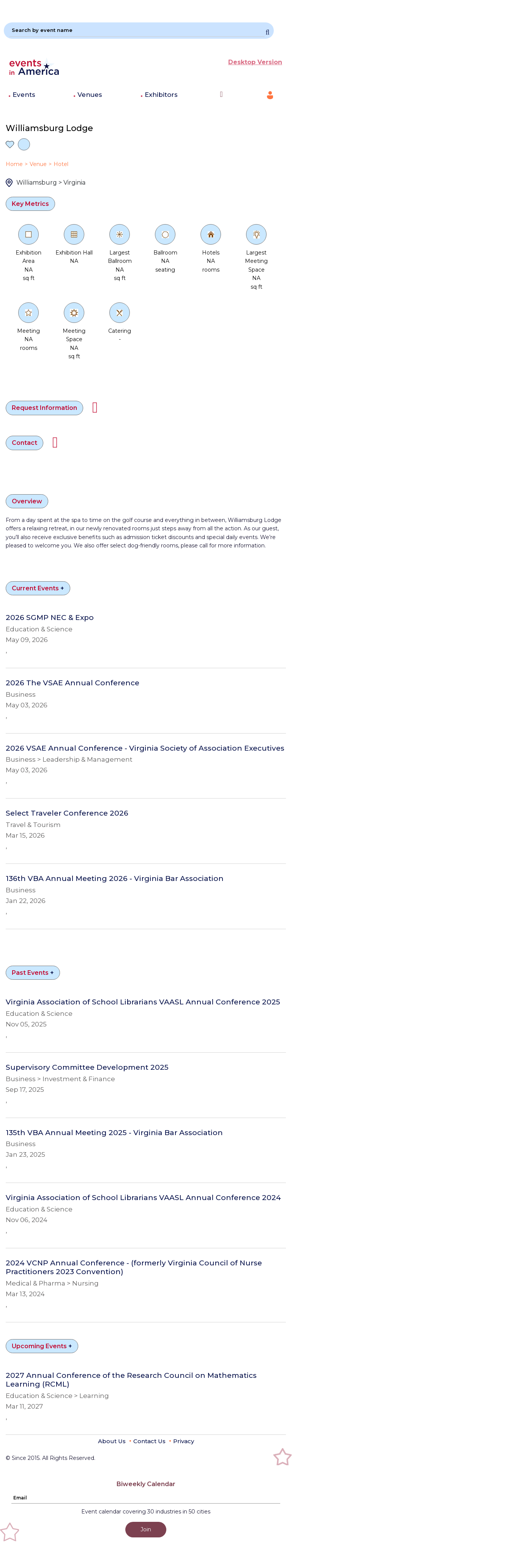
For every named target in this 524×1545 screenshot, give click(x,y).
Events (24, 94)
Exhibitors (161, 94)
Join (145, 1529)
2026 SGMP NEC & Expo (50, 618)
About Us (112, 1441)
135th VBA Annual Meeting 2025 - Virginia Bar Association (114, 1133)
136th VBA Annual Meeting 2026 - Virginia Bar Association (115, 878)
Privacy (183, 1441)
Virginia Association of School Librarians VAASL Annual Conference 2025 (143, 1002)
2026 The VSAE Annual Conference (72, 683)
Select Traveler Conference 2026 (67, 813)
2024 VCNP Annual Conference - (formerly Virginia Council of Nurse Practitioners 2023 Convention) (134, 1267)
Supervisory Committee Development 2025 (87, 1067)
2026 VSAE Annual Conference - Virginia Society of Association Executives (145, 748)
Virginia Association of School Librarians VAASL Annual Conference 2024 (143, 1198)
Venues (89, 94)
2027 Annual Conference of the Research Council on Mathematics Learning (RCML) (131, 1379)
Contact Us (149, 1441)
